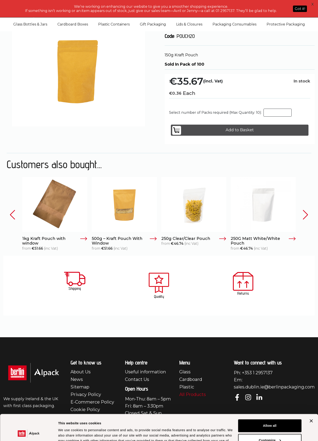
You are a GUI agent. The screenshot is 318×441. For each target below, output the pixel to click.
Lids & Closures (189, 24)
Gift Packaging (153, 24)
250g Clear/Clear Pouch (193, 238)
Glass (185, 371)
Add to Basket (213, 130)
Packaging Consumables (234, 24)
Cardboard (190, 379)
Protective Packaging (286, 24)
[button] (12, 214)
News (76, 379)
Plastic (186, 387)
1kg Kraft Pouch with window (54, 241)
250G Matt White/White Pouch (263, 241)
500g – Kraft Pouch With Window (124, 241)
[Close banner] (311, 394)
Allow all (270, 400)
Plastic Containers (114, 24)
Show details (68, 432)
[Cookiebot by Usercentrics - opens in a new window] (28, 432)
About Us (80, 371)
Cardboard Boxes (72, 24)
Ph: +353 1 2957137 (253, 372)
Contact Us (137, 379)
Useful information (145, 371)
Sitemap (79, 387)
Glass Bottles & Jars (30, 24)
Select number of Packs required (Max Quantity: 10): (215, 112)
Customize (270, 414)
